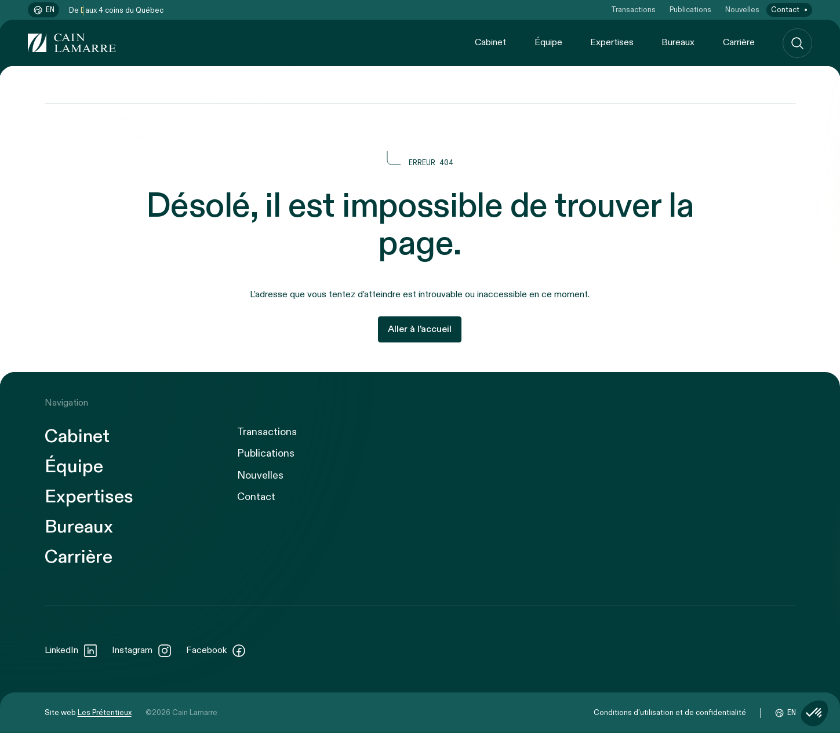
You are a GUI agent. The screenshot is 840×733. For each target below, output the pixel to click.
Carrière (739, 43)
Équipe (548, 43)
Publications (690, 10)
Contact (785, 10)
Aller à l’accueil (420, 329)
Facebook (216, 650)
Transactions (633, 10)
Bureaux (677, 43)
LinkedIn (71, 650)
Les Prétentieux (105, 713)
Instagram (142, 650)
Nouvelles (742, 10)
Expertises (612, 43)
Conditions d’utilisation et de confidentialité (670, 713)
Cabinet (490, 43)
